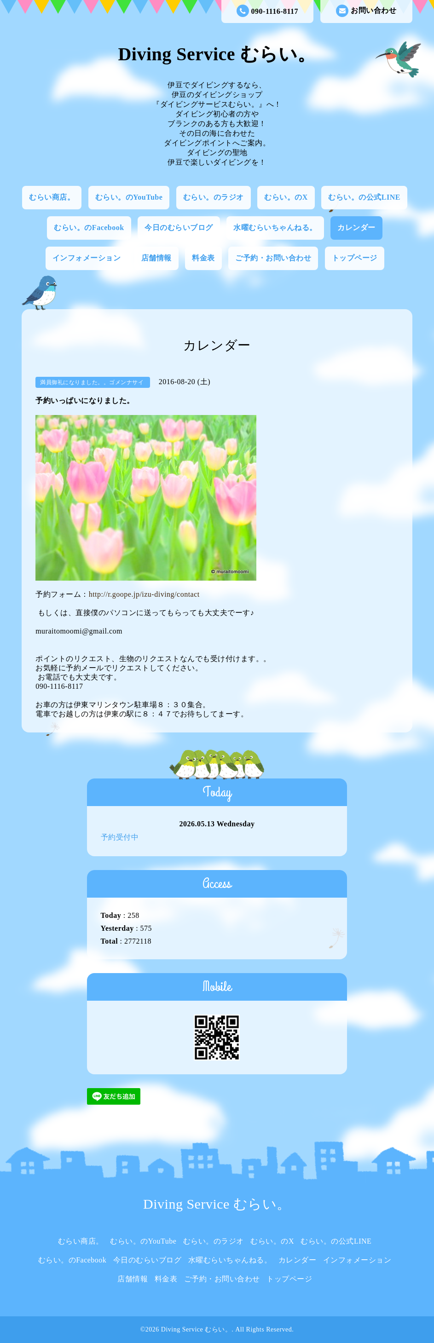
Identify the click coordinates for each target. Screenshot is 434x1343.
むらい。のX (286, 197)
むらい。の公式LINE (364, 197)
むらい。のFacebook (89, 227)
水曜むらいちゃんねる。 (275, 227)
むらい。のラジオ (213, 197)
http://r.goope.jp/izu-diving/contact (144, 594)
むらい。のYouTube (129, 197)
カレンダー (356, 227)
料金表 (203, 258)
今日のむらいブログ (179, 227)
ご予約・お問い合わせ (273, 258)
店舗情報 (156, 258)
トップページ (354, 258)
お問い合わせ (366, 11)
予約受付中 (120, 837)
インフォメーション (86, 258)
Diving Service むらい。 (217, 54)
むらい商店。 (52, 197)
